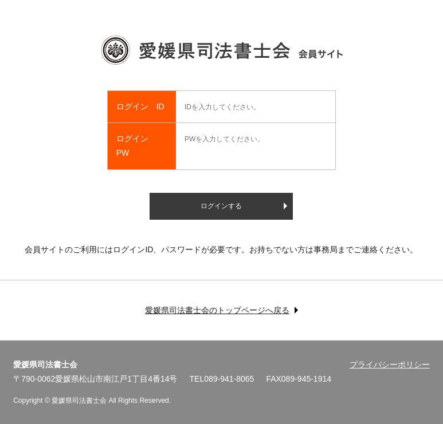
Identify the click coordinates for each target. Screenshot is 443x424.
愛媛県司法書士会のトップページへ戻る (217, 310)
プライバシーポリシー (390, 364)
